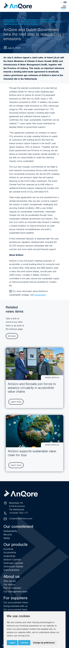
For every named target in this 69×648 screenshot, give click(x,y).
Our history (9, 584)
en (65, 2)
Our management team (15, 591)
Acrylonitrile (9, 552)
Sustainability (40, 294)
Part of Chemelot (12, 587)
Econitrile (8, 549)
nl (61, 2)
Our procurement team (15, 609)
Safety (6, 538)
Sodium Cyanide (12, 559)
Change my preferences (44, 642)
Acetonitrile (9, 556)
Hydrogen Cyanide (13, 563)
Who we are (9, 581)
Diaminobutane (11, 569)
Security (7, 534)
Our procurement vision (15, 602)
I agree (12, 642)
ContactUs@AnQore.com (20, 518)
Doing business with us (15, 606)
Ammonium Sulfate (13, 566)
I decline (24, 642)
